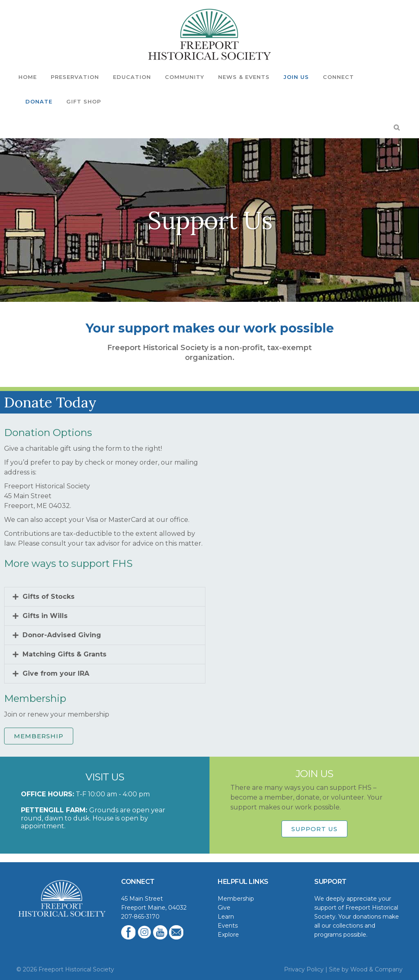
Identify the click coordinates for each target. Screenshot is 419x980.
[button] (105, 596)
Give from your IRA (56, 673)
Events (228, 925)
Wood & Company (376, 969)
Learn (226, 916)
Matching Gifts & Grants (64, 654)
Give (224, 907)
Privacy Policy (304, 969)
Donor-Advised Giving (62, 635)
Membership (236, 898)
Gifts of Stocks (48, 596)
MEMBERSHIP (38, 736)
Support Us (314, 829)
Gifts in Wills (45, 616)
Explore (228, 934)
